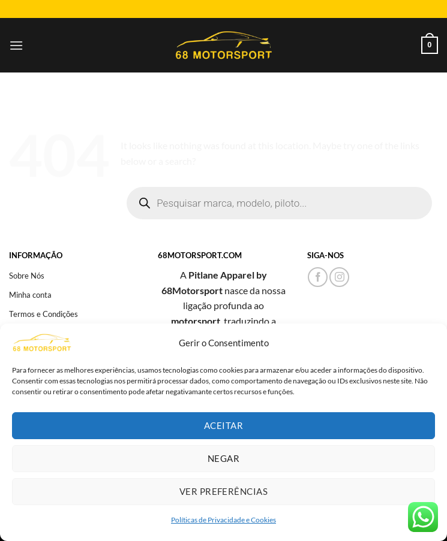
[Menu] (16, 45)
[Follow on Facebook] (318, 277)
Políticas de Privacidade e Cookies (223, 519)
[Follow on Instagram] (339, 277)
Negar (223, 458)
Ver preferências (223, 491)
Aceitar (223, 425)
